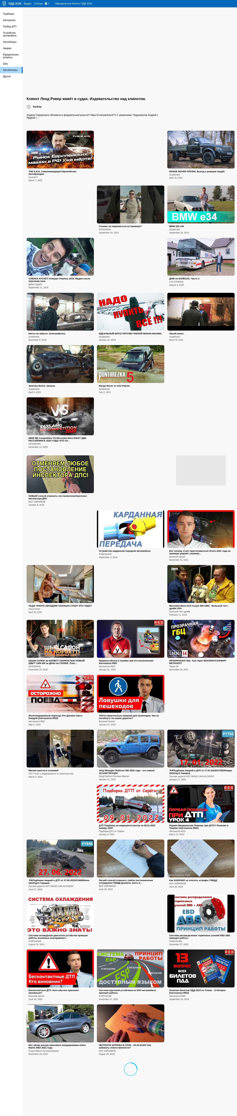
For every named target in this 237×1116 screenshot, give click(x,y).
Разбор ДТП (10, 26)
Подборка (8, 14)
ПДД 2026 (14, 3)
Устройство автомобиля (9, 34)
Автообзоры (9, 42)
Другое (7, 76)
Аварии (7, 48)
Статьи (38, 3)
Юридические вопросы (10, 56)
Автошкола (9, 20)
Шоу (5, 63)
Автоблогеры (10, 70)
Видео (27, 3)
